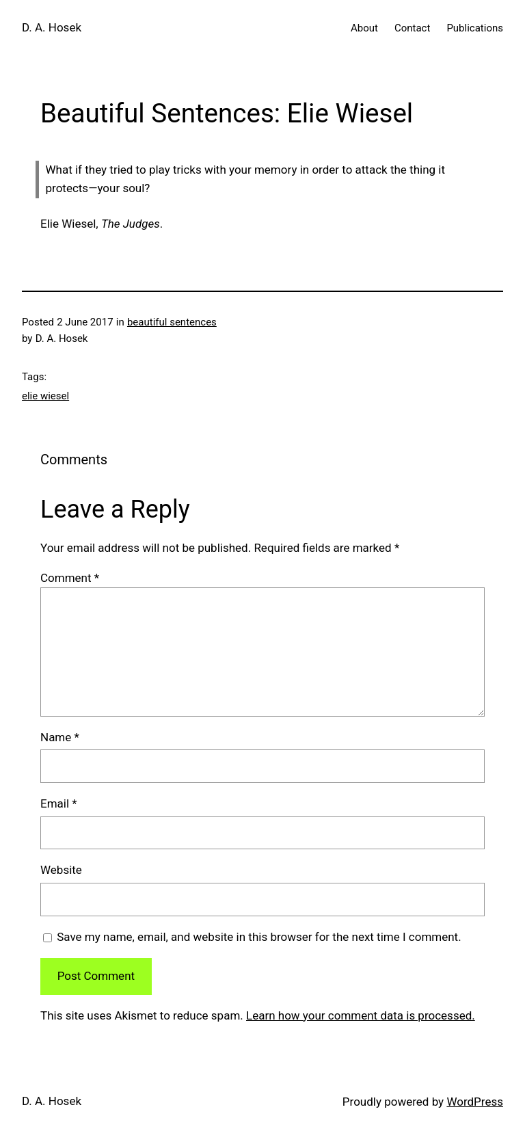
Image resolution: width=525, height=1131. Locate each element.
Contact (412, 28)
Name (59, 737)
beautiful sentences (172, 322)
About (364, 28)
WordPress (474, 1101)
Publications (474, 28)
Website (61, 870)
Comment (69, 578)
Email (58, 803)
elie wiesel (45, 396)
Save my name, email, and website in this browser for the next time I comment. (259, 937)
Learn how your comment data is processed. (360, 1015)
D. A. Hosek (51, 27)
